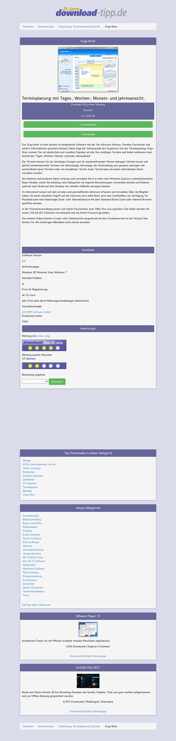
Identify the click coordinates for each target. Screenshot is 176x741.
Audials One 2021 (88, 667)
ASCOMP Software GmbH (36, 312)
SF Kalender (30, 483)
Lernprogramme (32, 553)
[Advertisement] (52, 235)
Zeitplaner (28, 479)
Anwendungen (46, 26)
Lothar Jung (43, 336)
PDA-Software (31, 572)
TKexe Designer (32, 468)
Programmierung (32, 576)
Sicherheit (28, 583)
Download (75, 656)
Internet (27, 546)
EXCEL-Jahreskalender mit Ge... (40, 464)
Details (87, 656)
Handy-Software (32, 538)
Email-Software (31, 534)
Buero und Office (32, 523)
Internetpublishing (33, 549)
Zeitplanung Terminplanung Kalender (79, 26)
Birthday (27, 491)
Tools (26, 595)
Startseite (28, 26)
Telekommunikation (34, 591)
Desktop (27, 530)
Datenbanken (30, 527)
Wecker (27, 460)
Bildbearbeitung (32, 519)
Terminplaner (30, 487)
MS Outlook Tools (33, 557)
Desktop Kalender (33, 475)
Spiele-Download (33, 587)
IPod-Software (31, 542)
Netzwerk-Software (34, 568)
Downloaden (88, 124)
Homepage (88, 134)
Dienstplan (29, 472)
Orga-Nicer (29, 494)
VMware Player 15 (88, 616)
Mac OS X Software (34, 561)
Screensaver (30, 580)
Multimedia (29, 565)
